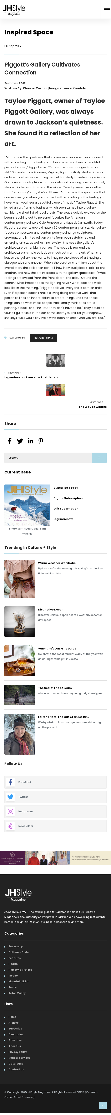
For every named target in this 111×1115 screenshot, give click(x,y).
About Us (15, 1046)
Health (13, 964)
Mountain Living (19, 981)
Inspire (13, 975)
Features (15, 958)
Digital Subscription (68, 498)
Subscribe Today (66, 488)
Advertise (15, 1040)
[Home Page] (14, 4)
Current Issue (17, 472)
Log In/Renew (63, 519)
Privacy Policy (18, 1052)
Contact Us (16, 1069)
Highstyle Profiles (20, 970)
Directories (16, 1034)
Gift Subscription (66, 509)
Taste (12, 987)
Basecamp (16, 946)
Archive (14, 1022)
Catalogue (16, 1063)
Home (12, 1017)
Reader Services (19, 1058)
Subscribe (15, 1028)
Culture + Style (43, 338)
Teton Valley (17, 993)
